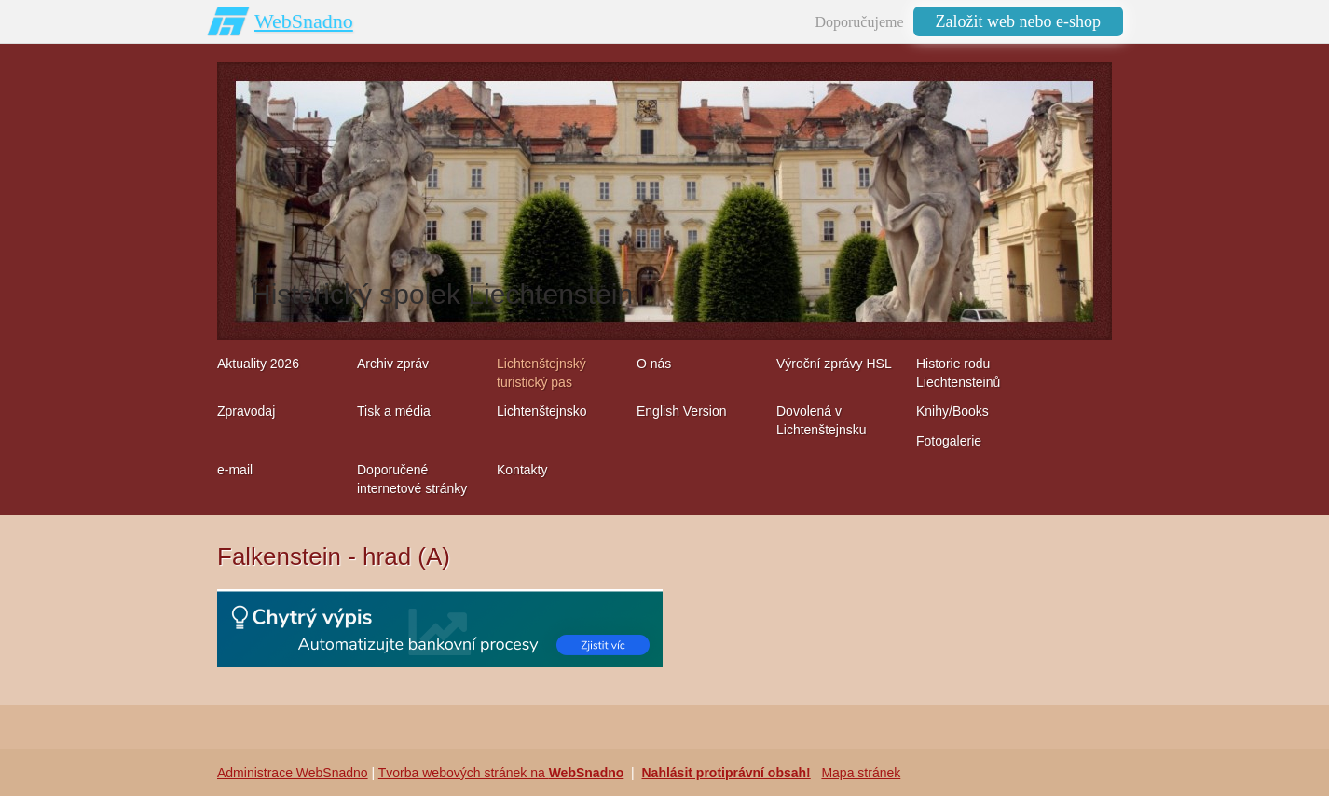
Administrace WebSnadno (292, 772)
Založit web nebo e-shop (1018, 21)
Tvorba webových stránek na (501, 772)
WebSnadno (303, 21)
